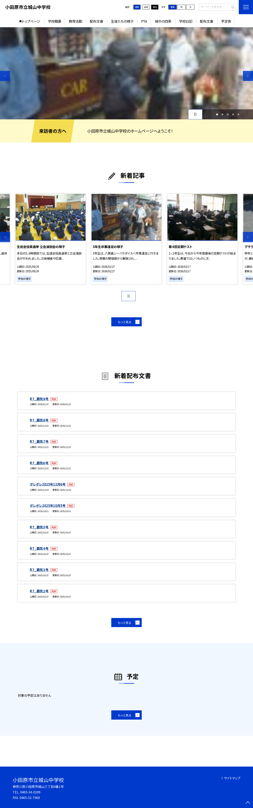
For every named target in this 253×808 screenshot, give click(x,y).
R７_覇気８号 (39, 420)
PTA (144, 21)
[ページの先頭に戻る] (248, 803)
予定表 (226, 21)
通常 (137, 7)
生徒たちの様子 (122, 21)
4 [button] (233, 114)
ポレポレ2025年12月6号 (48, 484)
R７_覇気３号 (39, 569)
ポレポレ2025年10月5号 (48, 505)
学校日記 (185, 21)
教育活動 (75, 21)
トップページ (31, 21)
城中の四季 (163, 21)
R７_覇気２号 (39, 591)
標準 (173, 7)
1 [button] (217, 114)
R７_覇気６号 (39, 463)
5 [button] (238, 114)
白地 (146, 7)
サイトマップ (232, 778)
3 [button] (228, 114)
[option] (126, 73)
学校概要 (54, 21)
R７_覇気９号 (39, 398)
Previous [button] (5, 76)
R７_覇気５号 (39, 527)
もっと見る (124, 322)
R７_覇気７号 (39, 441)
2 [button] (222, 114)
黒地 (155, 7)
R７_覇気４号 (39, 548)
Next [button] (248, 76)
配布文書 (96, 21)
